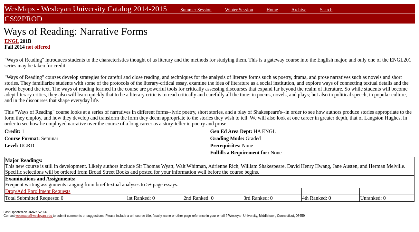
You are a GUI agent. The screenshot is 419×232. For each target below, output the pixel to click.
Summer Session (195, 9)
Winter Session (239, 9)
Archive (298, 9)
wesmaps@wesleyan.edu (34, 216)
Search (326, 9)
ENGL (12, 41)
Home (272, 9)
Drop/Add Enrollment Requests (38, 191)
